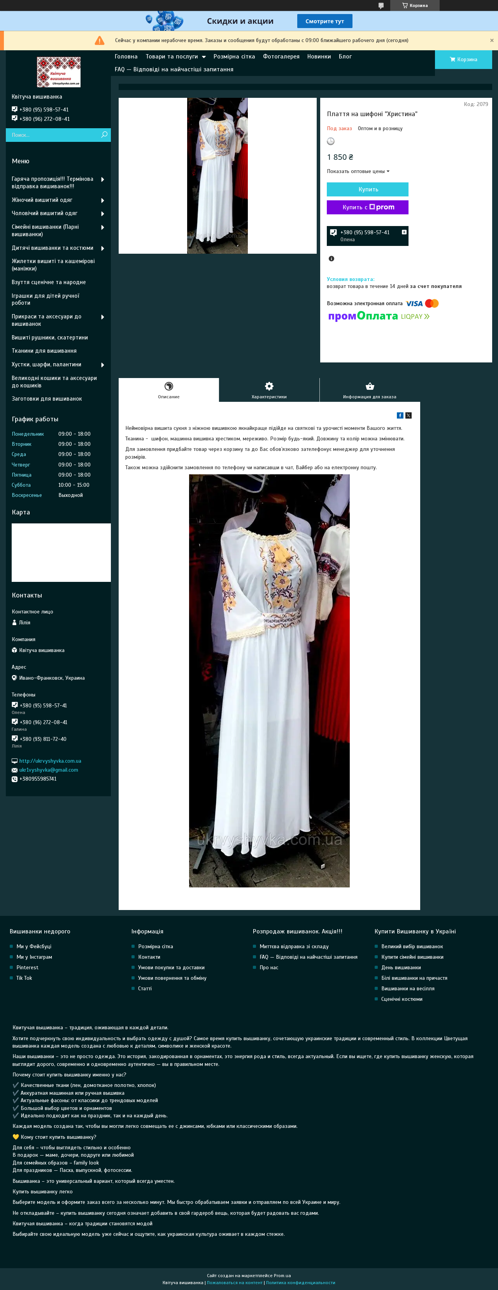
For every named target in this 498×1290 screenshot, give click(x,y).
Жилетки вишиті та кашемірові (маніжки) (53, 265)
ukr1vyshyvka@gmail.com (48, 770)
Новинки (319, 56)
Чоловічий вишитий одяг (44, 213)
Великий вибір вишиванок (412, 946)
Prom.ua (282, 1275)
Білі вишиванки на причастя (414, 978)
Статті (145, 988)
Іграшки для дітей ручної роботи (45, 299)
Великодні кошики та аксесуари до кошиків (54, 382)
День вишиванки (401, 967)
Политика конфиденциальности (300, 1282)
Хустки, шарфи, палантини (46, 364)
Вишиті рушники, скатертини (50, 337)
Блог (345, 56)
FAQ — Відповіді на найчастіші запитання (174, 69)
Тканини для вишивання (44, 350)
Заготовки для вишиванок (47, 398)
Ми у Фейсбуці (33, 946)
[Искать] (104, 135)
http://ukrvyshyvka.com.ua (50, 761)
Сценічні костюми (402, 999)
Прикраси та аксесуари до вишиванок (46, 320)
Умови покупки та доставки (171, 967)
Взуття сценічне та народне (49, 282)
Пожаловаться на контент (235, 1282)
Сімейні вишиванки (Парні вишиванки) (45, 230)
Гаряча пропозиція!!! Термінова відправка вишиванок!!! (52, 182)
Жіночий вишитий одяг (42, 199)
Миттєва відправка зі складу (294, 946)
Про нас (269, 967)
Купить (369, 189)
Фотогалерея (281, 56)
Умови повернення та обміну (172, 978)
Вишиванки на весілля (408, 988)
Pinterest (27, 967)
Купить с (369, 207)
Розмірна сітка (234, 56)
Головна (126, 56)
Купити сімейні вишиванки (412, 957)
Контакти (149, 957)
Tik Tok (24, 978)
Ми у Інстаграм (34, 957)
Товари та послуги (172, 56)
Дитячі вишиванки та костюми (52, 247)
